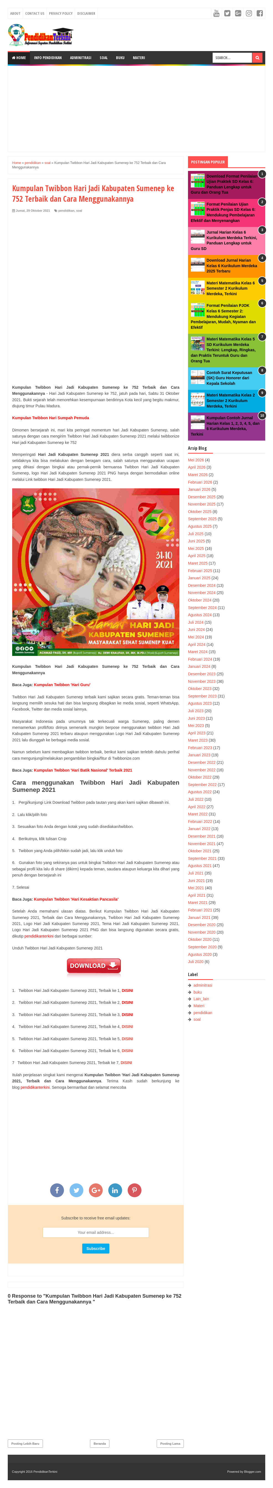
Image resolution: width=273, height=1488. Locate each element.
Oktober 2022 (200, 777)
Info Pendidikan (48, 57)
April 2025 (196, 556)
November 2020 (202, 932)
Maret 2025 (198, 563)
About (15, 13)
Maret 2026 (198, 475)
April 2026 (196, 467)
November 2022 (202, 770)
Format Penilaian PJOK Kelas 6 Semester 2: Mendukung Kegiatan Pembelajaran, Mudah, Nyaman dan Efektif (223, 316)
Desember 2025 (202, 497)
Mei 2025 (196, 548)
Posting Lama (170, 1443)
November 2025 (202, 504)
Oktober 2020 (200, 939)
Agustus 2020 (200, 954)
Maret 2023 (198, 740)
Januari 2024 (199, 666)
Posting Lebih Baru (25, 1443)
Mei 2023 (196, 725)
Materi (139, 57)
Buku (120, 57)
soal (79, 210)
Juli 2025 (196, 534)
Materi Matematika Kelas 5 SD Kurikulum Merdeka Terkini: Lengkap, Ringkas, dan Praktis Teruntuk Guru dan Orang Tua (223, 350)
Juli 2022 (196, 799)
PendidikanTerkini (45, 1471)
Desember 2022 (202, 762)
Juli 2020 (196, 961)
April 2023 (196, 733)
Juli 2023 (196, 711)
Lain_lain (201, 999)
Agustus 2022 (200, 792)
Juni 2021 (196, 880)
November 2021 (202, 844)
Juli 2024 (196, 622)
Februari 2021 (200, 910)
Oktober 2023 (200, 688)
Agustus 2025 (200, 526)
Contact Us (34, 13)
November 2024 (202, 592)
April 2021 (196, 895)
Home (19, 57)
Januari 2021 (199, 917)
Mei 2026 (196, 460)
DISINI (127, 1026)
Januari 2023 (199, 755)
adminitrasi (203, 985)
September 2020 (202, 947)
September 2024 (202, 607)
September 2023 (202, 696)
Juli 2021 (196, 873)
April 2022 (196, 807)
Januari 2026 (199, 489)
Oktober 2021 (200, 851)
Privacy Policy (61, 13)
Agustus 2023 (200, 703)
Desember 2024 (202, 585)
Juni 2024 (196, 629)
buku (198, 992)
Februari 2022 (200, 821)
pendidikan (66, 210)
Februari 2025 (200, 571)
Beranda (100, 1443)
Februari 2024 (200, 659)
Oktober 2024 (200, 600)
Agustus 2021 (200, 865)
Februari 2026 (200, 482)
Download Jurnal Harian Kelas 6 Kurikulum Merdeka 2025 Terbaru (232, 265)
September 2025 (202, 519)
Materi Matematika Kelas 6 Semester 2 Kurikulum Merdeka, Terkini (231, 288)
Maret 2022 (198, 814)
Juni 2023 (196, 718)
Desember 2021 (202, 836)
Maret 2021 (198, 902)
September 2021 (202, 858)
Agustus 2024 (200, 615)
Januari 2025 (199, 578)
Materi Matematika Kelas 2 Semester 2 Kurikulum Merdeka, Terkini (231, 400)
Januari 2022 (199, 829)
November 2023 (202, 681)
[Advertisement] (136, 109)
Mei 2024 (196, 637)
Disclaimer (86, 13)
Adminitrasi (80, 57)
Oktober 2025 (200, 511)
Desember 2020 (202, 925)
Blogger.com (252, 1471)
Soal (104, 57)
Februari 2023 (200, 748)
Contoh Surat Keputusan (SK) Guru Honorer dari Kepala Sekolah (229, 378)
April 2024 (196, 644)
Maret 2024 (198, 652)
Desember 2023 (202, 674)
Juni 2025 (196, 541)
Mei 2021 (196, 888)
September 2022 (202, 784)
